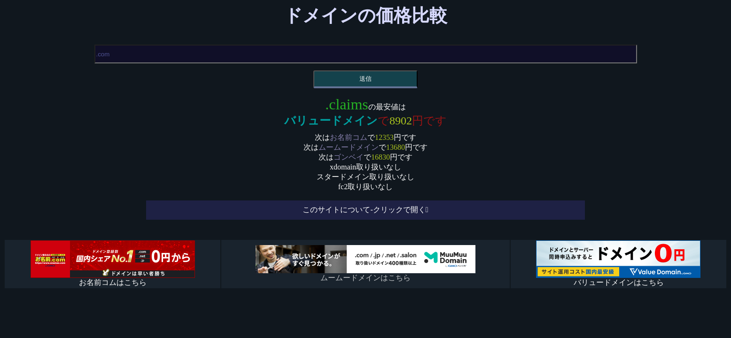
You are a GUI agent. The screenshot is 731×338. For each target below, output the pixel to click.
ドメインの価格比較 (365, 15)
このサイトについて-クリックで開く (364, 210)
